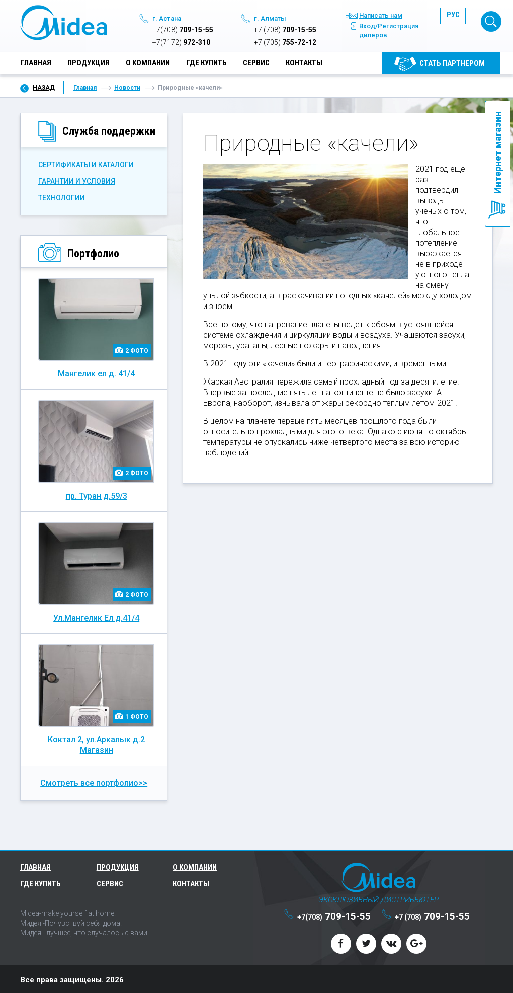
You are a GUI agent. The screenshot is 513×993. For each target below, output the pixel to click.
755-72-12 (285, 43)
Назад (44, 86)
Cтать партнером (452, 64)
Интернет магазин (497, 152)
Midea (63, 23)
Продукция (88, 63)
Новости (127, 86)
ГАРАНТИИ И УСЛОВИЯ (76, 180)
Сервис (256, 63)
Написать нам (380, 16)
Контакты (304, 63)
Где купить (206, 63)
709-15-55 (182, 31)
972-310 (181, 43)
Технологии (61, 196)
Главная (36, 63)
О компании (148, 63)
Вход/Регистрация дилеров (388, 31)
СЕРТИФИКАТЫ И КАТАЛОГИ (86, 163)
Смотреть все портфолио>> (93, 781)
